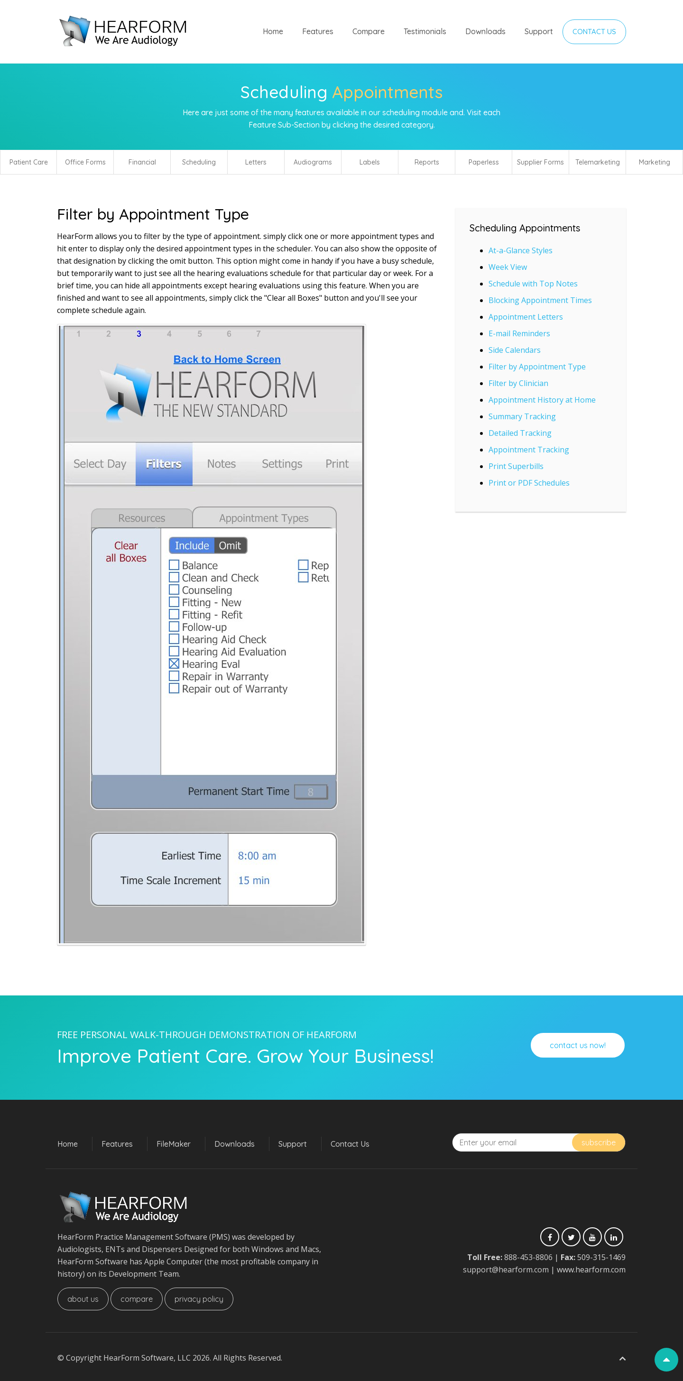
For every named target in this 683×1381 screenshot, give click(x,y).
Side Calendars (515, 350)
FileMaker (174, 1144)
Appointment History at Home (542, 400)
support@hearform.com (506, 1269)
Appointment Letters (526, 317)
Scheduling (199, 162)
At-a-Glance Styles (521, 250)
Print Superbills (516, 466)
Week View (508, 267)
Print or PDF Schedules (529, 483)
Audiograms (313, 162)
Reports (427, 162)
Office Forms (85, 162)
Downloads (485, 31)
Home (273, 31)
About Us (83, 1299)
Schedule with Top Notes (533, 283)
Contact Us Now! (578, 1045)
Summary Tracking (522, 416)
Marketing (654, 162)
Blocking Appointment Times (540, 300)
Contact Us (594, 31)
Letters (256, 162)
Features (317, 31)
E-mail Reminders (519, 333)
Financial (142, 162)
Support (539, 31)
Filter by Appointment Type (537, 366)
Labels (370, 162)
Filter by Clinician (518, 383)
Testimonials (425, 31)
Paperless (484, 162)
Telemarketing (597, 162)
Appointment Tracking (529, 449)
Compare (368, 31)
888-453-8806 (528, 1257)
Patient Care (28, 162)
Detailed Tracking (520, 433)
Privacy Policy (199, 1299)
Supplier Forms (540, 162)
